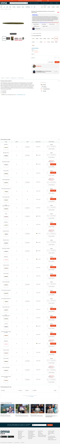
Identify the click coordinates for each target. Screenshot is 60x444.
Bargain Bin (20, 434)
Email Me (27, 155)
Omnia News (40, 433)
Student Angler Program (42, 436)
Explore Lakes (30, 437)
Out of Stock (53, 146)
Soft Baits (6, 9)
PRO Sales (19, 435)
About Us (39, 432)
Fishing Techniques (31, 434)
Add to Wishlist (51, 157)
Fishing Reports (30, 432)
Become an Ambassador (42, 435)
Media (57, 7)
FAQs (49, 434)
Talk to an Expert (51, 432)
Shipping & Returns (51, 433)
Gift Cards (19, 438)
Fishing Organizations (31, 436)
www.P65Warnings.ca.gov (21, 94)
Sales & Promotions (21, 436)
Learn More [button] (56, 71)
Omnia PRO (30, 438)
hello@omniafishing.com (52, 439)
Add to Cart (53, 164)
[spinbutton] (48, 146)
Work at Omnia (40, 434)
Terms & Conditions (16, 442)
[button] (30, 80)
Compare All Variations (35, 48)
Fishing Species (30, 435)
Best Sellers (20, 433)
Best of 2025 (20, 437)
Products (2, 9)
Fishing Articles (30, 433)
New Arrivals (20, 432)
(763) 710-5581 (50, 438)
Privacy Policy (22, 442)
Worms (10, 9)
